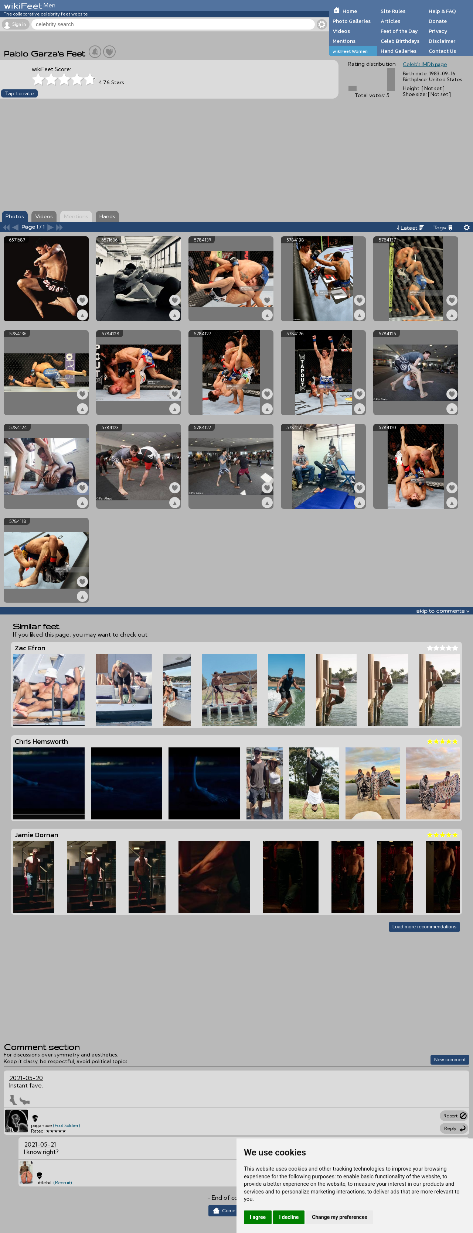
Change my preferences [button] (339, 1217)
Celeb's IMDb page (425, 64)
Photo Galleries (352, 21)
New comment (450, 1059)
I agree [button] (258, 1217)
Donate (438, 21)
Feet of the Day (399, 31)
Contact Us (442, 51)
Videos (341, 31)
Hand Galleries (398, 51)
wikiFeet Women (350, 51)
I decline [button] (289, 1217)
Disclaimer (442, 41)
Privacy (438, 31)
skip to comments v (442, 611)
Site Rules (393, 11)
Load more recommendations (424, 926)
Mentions (344, 41)
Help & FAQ (442, 11)
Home (350, 11)
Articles (390, 21)
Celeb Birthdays (400, 41)
